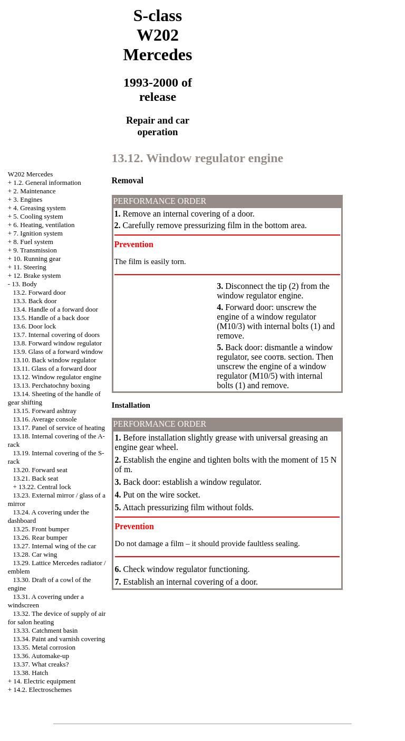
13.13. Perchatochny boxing (51, 385)
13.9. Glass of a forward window (58, 351)
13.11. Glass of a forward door (55, 368)
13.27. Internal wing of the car (55, 546)
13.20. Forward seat (40, 470)
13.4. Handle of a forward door (55, 309)
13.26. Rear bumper (40, 537)
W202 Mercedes (30, 174)
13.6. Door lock (34, 326)
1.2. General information (47, 182)
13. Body (24, 284)
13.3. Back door (35, 301)
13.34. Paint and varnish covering (59, 639)
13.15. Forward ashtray (45, 411)
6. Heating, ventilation (43, 225)
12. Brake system (37, 275)
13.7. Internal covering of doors (56, 335)
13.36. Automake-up (41, 656)
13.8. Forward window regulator (57, 343)
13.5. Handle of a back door (51, 318)
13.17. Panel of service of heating (59, 428)
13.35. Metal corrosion (44, 647)
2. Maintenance (34, 191)
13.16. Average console (45, 419)
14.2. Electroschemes (42, 689)
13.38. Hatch (31, 673)
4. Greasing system (39, 208)
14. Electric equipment (44, 681)
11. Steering (29, 267)
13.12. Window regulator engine (57, 377)
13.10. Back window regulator (55, 360)
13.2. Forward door (39, 292)
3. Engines (27, 199)
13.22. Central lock (44, 487)
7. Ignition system (38, 233)
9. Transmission (34, 250)
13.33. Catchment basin (45, 630)
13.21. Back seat (36, 478)
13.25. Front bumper (41, 529)
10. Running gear (37, 258)
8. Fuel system (33, 242)
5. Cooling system (38, 216)
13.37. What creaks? (41, 664)
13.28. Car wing (35, 554)
